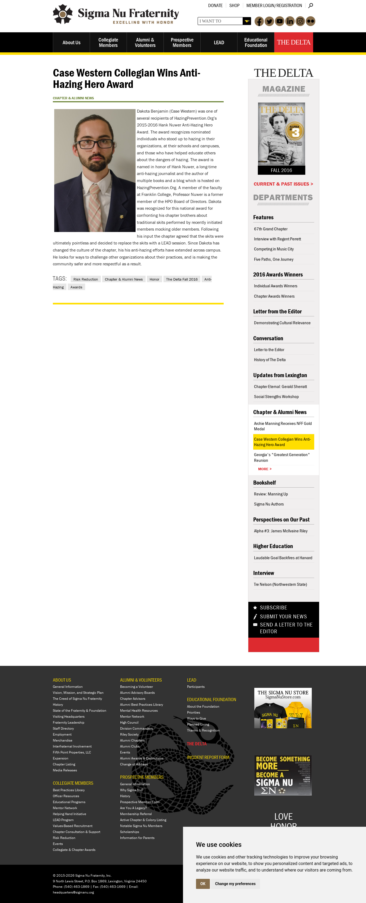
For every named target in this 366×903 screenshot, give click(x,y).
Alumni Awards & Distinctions (141, 758)
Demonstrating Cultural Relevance (282, 323)
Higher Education (273, 546)
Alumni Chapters (132, 740)
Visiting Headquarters (69, 716)
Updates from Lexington (280, 375)
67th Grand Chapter (270, 229)
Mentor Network (65, 808)
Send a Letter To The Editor (286, 628)
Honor (154, 279)
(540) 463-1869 (76, 886)
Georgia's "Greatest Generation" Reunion (282, 457)
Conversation (268, 338)
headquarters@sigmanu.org (73, 892)
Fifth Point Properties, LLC (72, 752)
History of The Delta (270, 360)
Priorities (193, 712)
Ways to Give (196, 718)
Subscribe (273, 607)
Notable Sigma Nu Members (141, 825)
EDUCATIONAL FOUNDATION (211, 699)
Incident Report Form (208, 757)
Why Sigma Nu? (131, 790)
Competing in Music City (274, 249)
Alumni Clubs (130, 746)
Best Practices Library (69, 790)
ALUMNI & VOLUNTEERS (141, 680)
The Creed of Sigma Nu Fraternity (77, 698)
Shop (234, 5)
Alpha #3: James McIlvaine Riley (280, 531)
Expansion (60, 758)
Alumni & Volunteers (145, 42)
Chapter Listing (64, 764)
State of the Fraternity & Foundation (79, 710)
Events (58, 843)
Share (268, 644)
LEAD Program (63, 820)
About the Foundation (203, 706)
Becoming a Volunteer (136, 686)
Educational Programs (69, 802)
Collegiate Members (108, 42)
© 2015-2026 (64, 875)
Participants (196, 686)
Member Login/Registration (274, 5)
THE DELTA (197, 743)
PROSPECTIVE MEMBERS (141, 777)
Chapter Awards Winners (274, 296)
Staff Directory (63, 728)
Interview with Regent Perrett (277, 239)
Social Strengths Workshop (276, 396)
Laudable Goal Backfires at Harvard (283, 558)
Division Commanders (136, 728)
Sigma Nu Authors (269, 504)
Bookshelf (264, 482)
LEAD (219, 42)
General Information (68, 686)
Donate (215, 5)
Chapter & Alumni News (124, 279)
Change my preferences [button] (235, 884)
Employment (62, 734)
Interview (263, 573)
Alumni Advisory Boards (137, 692)
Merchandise (62, 740)
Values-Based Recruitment (72, 825)
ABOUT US (62, 680)
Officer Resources (66, 796)
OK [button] (203, 884)
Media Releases (65, 770)
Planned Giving (198, 724)
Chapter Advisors (132, 698)
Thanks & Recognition (203, 730)
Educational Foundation (255, 42)
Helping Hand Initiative (69, 814)
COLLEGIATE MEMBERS (73, 783)
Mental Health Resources (139, 710)
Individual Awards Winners (275, 286)
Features (263, 217)
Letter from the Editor (277, 311)
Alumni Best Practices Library (141, 704)
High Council (129, 722)
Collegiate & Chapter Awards (74, 849)
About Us (72, 42)
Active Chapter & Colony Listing (143, 820)
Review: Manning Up (271, 494)
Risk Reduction (85, 279)
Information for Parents (137, 837)
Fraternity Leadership (68, 722)
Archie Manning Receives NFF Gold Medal (283, 426)
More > (265, 468)
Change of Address (134, 764)
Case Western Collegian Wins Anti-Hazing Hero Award (282, 441)
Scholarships (129, 831)
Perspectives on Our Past (281, 519)
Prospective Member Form (140, 802)
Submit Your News (283, 616)
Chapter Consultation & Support (76, 831)
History (58, 704)
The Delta (293, 42)
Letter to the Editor (269, 349)
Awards (76, 287)
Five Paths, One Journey (273, 259)
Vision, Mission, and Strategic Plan (78, 692)
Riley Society (129, 734)
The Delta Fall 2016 (182, 279)
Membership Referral (136, 814)
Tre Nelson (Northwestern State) (280, 584)
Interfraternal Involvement (72, 746)
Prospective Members (182, 42)
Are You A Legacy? (133, 808)
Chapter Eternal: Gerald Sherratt (280, 386)
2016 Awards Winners (278, 274)
